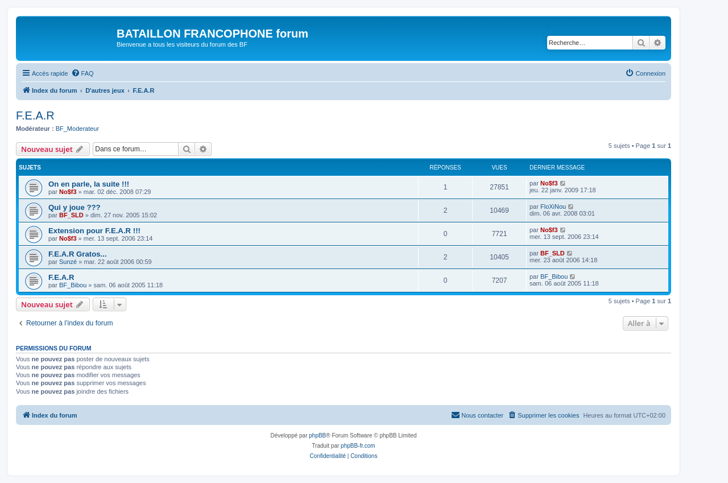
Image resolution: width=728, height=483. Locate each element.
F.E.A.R (35, 115)
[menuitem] (82, 73)
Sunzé (68, 261)
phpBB (317, 435)
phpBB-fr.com (358, 446)
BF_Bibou (72, 285)
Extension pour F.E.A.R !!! (94, 230)
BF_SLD (71, 215)
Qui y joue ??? (74, 207)
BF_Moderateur (77, 128)
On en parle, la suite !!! (88, 184)
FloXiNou (553, 206)
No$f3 (68, 191)
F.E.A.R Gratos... (77, 254)
